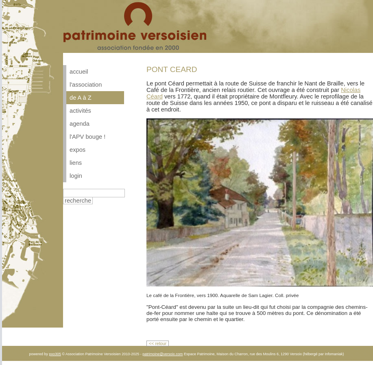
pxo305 (55, 354)
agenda (79, 123)
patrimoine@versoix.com (162, 354)
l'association (86, 84)
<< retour (157, 343)
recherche (78, 200)
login (76, 176)
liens (76, 163)
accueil (79, 71)
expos (77, 149)
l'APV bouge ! (87, 136)
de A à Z (81, 97)
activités (80, 110)
